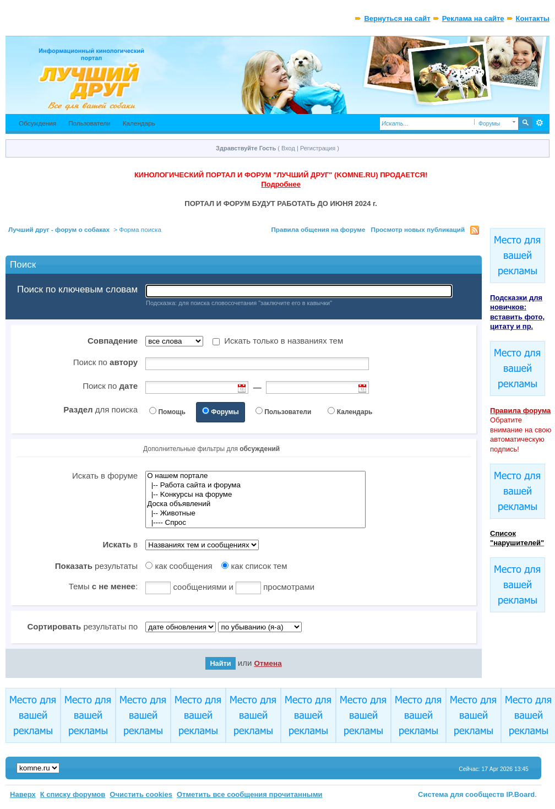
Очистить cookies (141, 794)
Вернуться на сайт (397, 18)
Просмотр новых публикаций (418, 229)
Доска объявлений (255, 504)
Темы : (103, 586)
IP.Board (521, 794)
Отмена (267, 663)
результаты (96, 566)
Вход (288, 148)
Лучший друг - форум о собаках (59, 229)
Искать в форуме (105, 475)
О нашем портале (255, 476)
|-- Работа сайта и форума (255, 485)
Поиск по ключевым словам (77, 290)
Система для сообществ (461, 794)
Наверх (23, 794)
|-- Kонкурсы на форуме (255, 494)
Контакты (532, 18)
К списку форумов (73, 794)
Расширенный (540, 122)
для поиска (100, 409)
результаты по (82, 626)
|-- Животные (255, 513)
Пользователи (89, 123)
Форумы (224, 412)
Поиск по (105, 362)
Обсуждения (37, 123)
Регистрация (317, 148)
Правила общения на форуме (318, 229)
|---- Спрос (255, 523)
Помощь (171, 412)
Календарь (139, 123)
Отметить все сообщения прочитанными (250, 794)
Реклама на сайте (473, 18)
